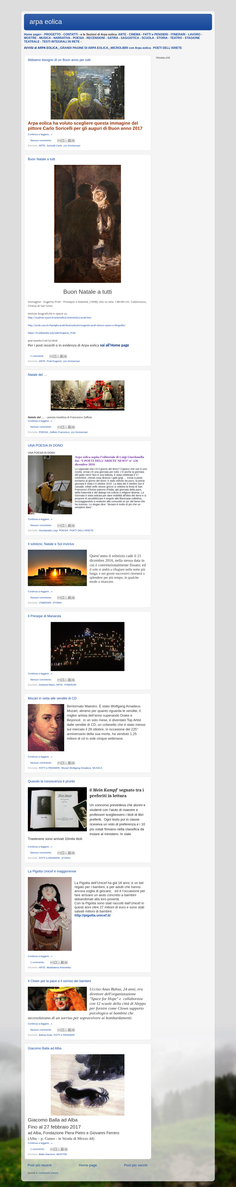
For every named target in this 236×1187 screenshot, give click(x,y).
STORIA (57, 602)
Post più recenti (40, 1165)
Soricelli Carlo (54, 145)
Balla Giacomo (47, 1154)
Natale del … (37, 375)
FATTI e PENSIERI (49, 768)
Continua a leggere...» (40, 134)
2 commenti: (37, 356)
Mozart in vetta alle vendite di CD (52, 698)
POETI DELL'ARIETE (167, 47)
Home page (88, 1165)
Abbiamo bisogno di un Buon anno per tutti (59, 60)
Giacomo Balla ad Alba (44, 1048)
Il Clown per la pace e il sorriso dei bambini (59, 981)
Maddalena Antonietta (59, 967)
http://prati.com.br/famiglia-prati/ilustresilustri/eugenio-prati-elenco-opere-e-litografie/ (77, 325)
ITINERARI (45, 602)
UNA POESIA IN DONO (45, 445)
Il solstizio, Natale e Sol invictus (51, 544)
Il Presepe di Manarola (44, 616)
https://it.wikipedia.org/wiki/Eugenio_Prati (52, 333)
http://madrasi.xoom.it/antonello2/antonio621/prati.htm (59, 317)
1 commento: (38, 962)
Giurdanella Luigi (48, 530)
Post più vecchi (136, 1165)
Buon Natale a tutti (41, 159)
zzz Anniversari (71, 145)
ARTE (42, 145)
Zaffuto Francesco (60, 432)
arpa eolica (46, 21)
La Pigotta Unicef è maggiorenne (52, 871)
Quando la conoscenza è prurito (51, 781)
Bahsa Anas (45, 1035)
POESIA (43, 432)
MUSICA (97, 768)
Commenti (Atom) (48, 1173)
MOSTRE (61, 1154)
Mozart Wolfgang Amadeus (76, 768)
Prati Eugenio (54, 361)
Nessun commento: (41, 140)
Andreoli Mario (47, 684)
